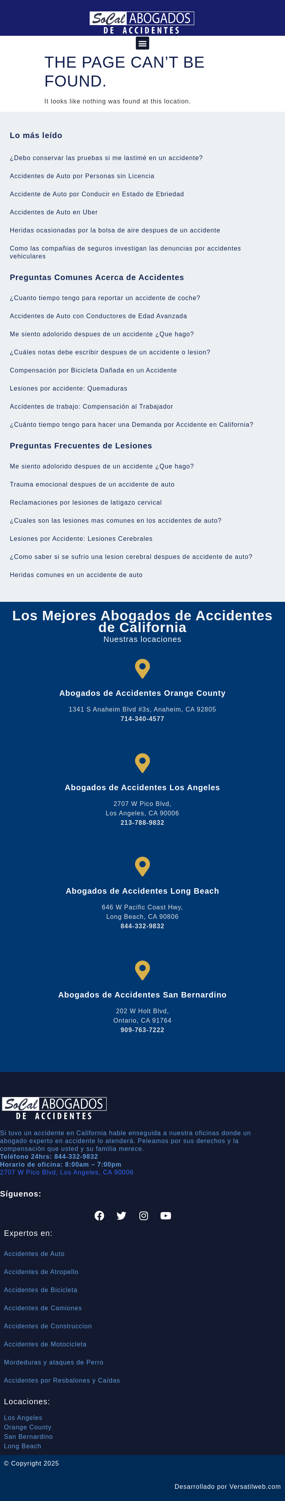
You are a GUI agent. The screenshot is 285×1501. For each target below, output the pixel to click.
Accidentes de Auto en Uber (54, 212)
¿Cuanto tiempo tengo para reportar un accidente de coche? (105, 298)
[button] (142, 43)
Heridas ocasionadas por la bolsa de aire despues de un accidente (115, 230)
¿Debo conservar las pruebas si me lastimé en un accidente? (106, 158)
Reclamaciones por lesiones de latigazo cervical (86, 502)
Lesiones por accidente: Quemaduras (69, 388)
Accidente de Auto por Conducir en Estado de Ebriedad (97, 194)
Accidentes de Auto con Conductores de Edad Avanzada (98, 316)
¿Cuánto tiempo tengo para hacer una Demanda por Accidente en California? (132, 424)
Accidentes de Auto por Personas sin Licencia (82, 176)
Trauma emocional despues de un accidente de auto (92, 484)
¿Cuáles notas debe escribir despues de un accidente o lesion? (110, 352)
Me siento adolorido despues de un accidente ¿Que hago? (102, 334)
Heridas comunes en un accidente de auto (76, 575)
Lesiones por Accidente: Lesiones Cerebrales (81, 538)
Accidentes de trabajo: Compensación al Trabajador (91, 406)
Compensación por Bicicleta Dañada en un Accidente (93, 370)
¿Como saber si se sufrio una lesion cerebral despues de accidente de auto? (131, 556)
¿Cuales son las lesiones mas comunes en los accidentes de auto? (116, 520)
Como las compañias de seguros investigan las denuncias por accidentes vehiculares (125, 252)
